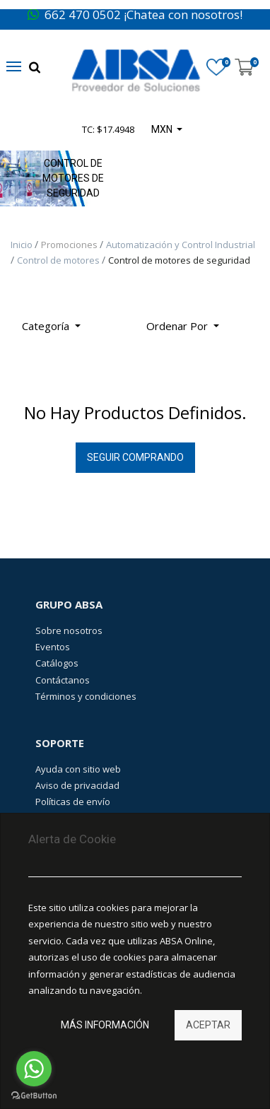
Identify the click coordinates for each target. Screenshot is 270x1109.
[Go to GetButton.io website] (34, 1095)
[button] (182, 326)
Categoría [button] (47, 326)
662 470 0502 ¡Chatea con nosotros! (135, 14)
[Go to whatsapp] (34, 1068)
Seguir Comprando (135, 457)
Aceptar (208, 1025)
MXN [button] (163, 129)
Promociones (70, 244)
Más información (105, 1025)
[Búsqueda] (241, 321)
